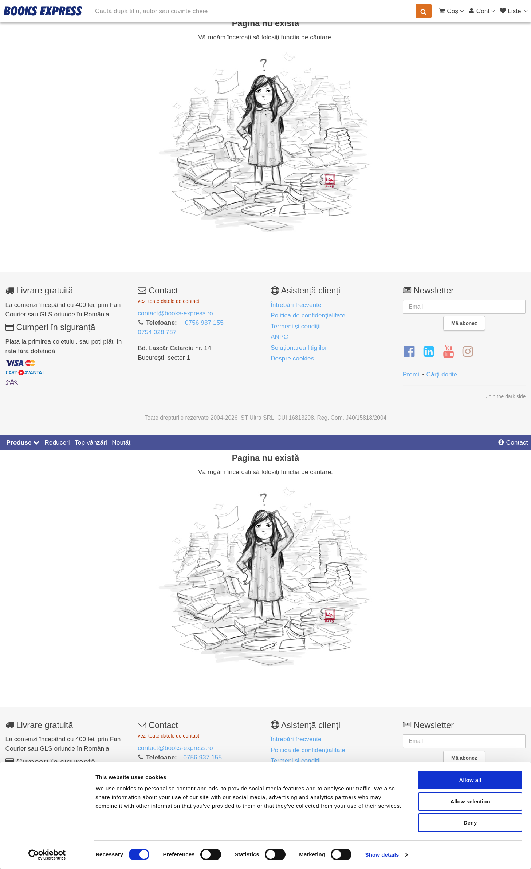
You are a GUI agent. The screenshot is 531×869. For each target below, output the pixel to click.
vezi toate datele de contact (168, 301)
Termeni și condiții (296, 326)
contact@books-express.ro (175, 313)
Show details (382, 855)
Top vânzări (91, 442)
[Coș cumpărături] (451, 11)
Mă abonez (464, 323)
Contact (513, 442)
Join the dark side (506, 396)
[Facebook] (409, 352)
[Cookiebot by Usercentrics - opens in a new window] (47, 854)
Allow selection (470, 801)
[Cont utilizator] (482, 11)
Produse (22, 442)
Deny (470, 822)
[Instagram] (467, 352)
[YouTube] (448, 352)
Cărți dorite (441, 374)
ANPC (279, 336)
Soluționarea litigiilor (299, 347)
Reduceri (57, 442)
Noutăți (122, 442)
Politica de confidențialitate (308, 315)
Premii (412, 374)
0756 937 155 (204, 322)
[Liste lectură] (514, 11)
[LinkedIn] (428, 352)
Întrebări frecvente (296, 304)
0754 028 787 (157, 332)
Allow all (470, 780)
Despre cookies (292, 358)
